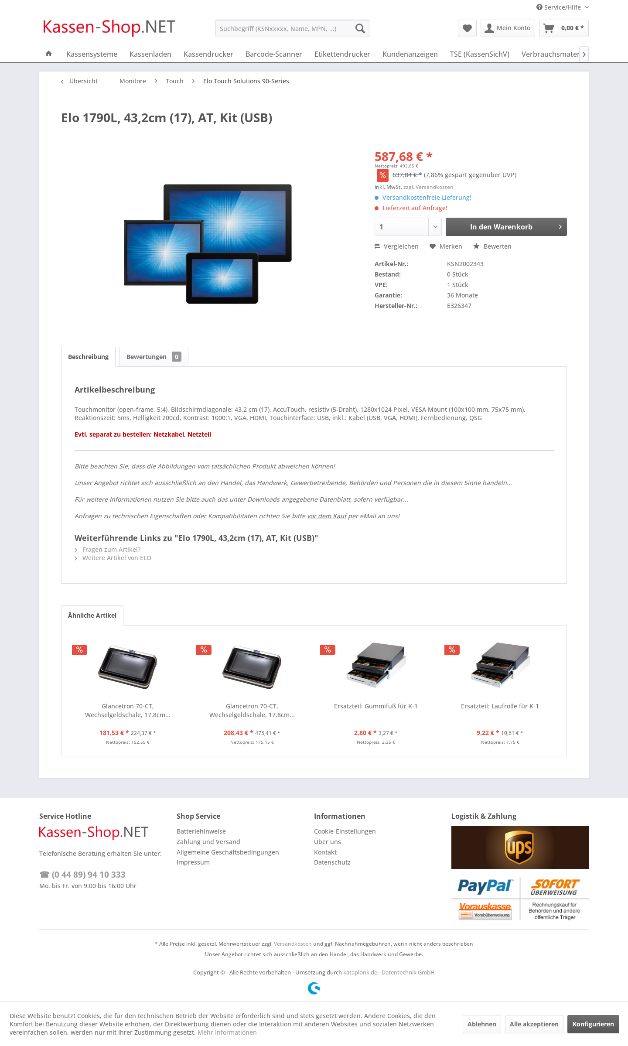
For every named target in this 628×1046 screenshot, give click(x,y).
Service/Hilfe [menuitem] (559, 7)
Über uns (327, 841)
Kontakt (325, 852)
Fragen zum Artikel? (107, 549)
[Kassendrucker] (208, 54)
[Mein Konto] (508, 28)
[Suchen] (360, 28)
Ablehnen (482, 1024)
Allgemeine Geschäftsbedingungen (228, 852)
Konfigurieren (593, 1024)
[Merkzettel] (467, 28)
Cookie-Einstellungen (345, 831)
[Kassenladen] (150, 54)
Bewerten (492, 246)
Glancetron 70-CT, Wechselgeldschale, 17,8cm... (128, 710)
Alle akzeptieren (534, 1024)
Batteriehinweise (201, 831)
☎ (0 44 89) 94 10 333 (82, 874)
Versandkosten (293, 943)
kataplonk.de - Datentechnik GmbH (389, 972)
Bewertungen (153, 357)
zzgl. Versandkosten (428, 187)
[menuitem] (292, 28)
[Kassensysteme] (91, 54)
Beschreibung (88, 356)
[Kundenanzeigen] (410, 54)
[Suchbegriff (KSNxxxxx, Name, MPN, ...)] (292, 28)
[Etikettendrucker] (342, 54)
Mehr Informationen (227, 1032)
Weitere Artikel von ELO (113, 558)
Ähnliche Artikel (92, 615)
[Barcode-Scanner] (273, 54)
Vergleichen (397, 246)
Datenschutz (332, 862)
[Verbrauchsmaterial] (554, 54)
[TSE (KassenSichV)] (479, 54)
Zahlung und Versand (208, 841)
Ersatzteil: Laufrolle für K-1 (500, 706)
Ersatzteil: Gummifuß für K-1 (376, 706)
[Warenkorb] (564, 28)
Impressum (193, 862)
